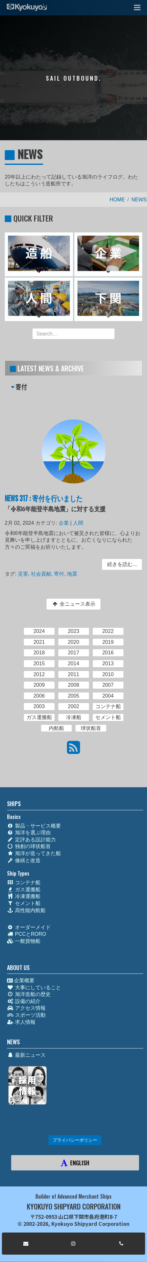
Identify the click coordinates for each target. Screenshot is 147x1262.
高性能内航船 (26, 910)
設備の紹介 (23, 1001)
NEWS (139, 199)
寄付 (59, 573)
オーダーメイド (29, 927)
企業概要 (20, 980)
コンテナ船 (23, 882)
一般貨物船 (23, 941)
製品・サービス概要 (34, 826)
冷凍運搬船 (23, 896)
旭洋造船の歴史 (29, 994)
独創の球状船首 (29, 846)
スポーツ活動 (26, 1015)
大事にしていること (34, 987)
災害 (23, 573)
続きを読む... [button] (121, 564)
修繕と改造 (23, 860)
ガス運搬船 (23, 889)
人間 (78, 523)
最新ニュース (26, 1055)
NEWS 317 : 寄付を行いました (44, 498)
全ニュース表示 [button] (73, 604)
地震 (72, 573)
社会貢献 (41, 573)
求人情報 (21, 1022)
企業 (64, 523)
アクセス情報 (26, 1008)
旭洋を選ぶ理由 (29, 832)
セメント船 (23, 903)
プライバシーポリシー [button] (75, 1140)
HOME (117, 199)
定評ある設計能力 (31, 839)
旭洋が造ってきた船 (34, 853)
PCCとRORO (26, 934)
